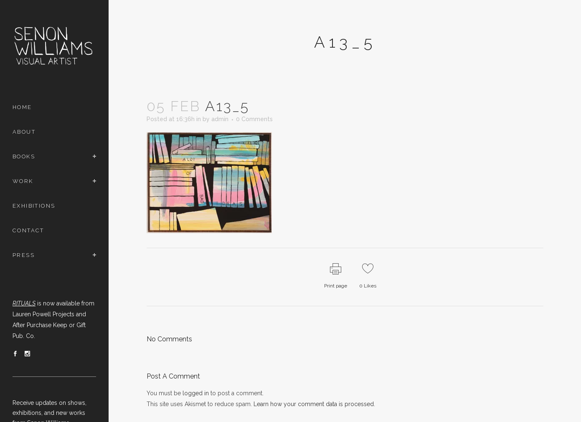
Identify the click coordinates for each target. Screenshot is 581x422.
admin (219, 119)
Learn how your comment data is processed (314, 404)
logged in (196, 393)
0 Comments (254, 119)
